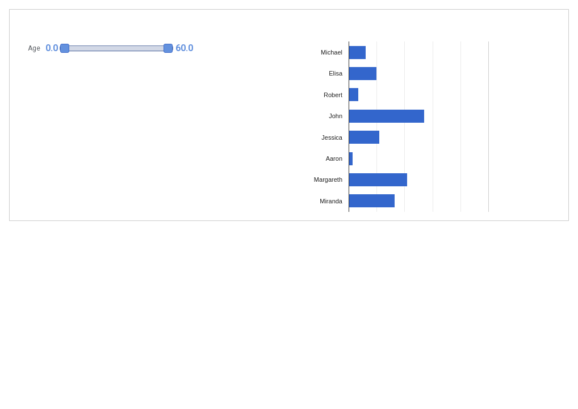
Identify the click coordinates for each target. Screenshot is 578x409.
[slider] (116, 48)
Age (34, 48)
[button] (112, 49)
